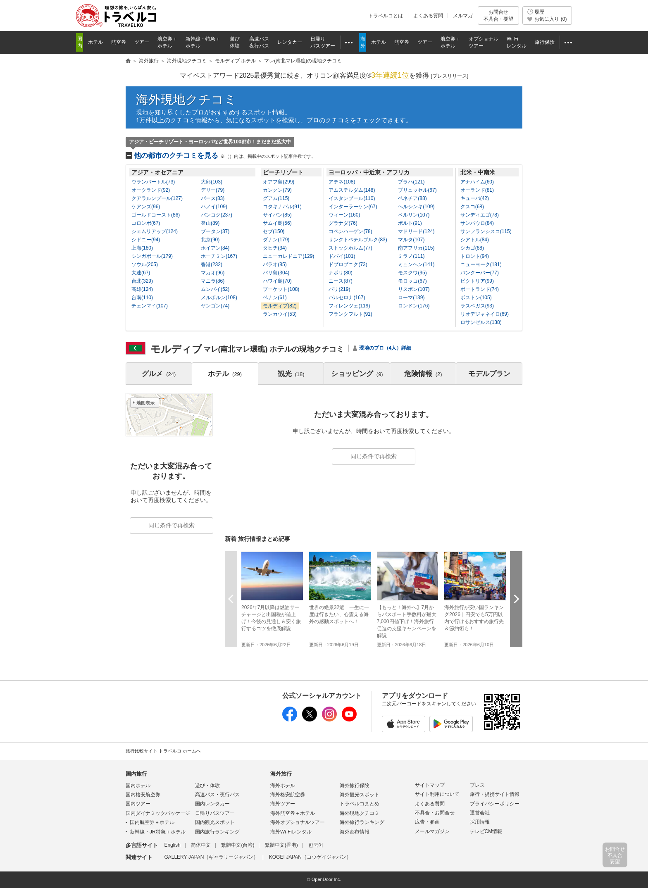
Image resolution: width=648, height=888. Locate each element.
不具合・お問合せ (435, 813)
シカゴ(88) (472, 248)
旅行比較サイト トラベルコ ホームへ (163, 750)
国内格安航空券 (143, 795)
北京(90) (210, 240)
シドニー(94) (145, 240)
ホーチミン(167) (219, 256)
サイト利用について (437, 794)
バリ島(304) (276, 273)
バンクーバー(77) (479, 273)
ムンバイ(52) (215, 289)
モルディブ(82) (279, 306)
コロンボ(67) (145, 223)
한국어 (315, 845)
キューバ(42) (474, 198)
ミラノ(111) (411, 256)
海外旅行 (281, 774)
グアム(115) (276, 198)
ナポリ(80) (340, 273)
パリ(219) (339, 289)
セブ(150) (273, 231)
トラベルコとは (385, 15)
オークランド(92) (150, 190)
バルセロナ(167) (347, 297)
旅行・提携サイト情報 (494, 794)
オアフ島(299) (278, 182)
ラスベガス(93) (477, 306)
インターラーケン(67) (353, 207)
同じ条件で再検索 (373, 456)
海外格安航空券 (287, 795)
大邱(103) (211, 182)
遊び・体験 (207, 785)
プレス (477, 785)
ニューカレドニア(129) (288, 256)
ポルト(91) (410, 223)
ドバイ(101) (342, 256)
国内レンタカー (212, 804)
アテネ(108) (342, 182)
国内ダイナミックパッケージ (158, 813)
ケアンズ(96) (145, 207)
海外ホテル (282, 785)
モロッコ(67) (412, 281)
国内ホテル (138, 785)
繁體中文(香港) (281, 845)
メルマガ (463, 15)
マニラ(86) (212, 281)
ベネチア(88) (412, 198)
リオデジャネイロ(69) (484, 314)
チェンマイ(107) (149, 306)
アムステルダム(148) (352, 190)
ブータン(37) (215, 231)
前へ (231, 599)
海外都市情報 (354, 832)
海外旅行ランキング (362, 822)
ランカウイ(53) (279, 314)
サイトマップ (430, 785)
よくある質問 (428, 15)
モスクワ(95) (412, 273)
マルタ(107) (411, 240)
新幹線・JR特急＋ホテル (158, 832)
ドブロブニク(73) (348, 264)
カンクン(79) (277, 190)
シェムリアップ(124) (154, 231)
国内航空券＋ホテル (152, 822)
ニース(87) (340, 281)
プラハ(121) (411, 182)
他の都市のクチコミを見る (225, 156)
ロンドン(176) (413, 306)
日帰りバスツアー (215, 813)
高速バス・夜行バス (217, 795)
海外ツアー (282, 804)
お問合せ (498, 15)
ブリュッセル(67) (417, 190)
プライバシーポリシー (494, 804)
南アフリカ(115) (416, 248)
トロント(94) (474, 256)
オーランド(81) (477, 190)
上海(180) (142, 248)
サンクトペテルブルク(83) (358, 240)
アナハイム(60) (477, 182)
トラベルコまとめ (359, 804)
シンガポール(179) (152, 256)
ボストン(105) (476, 297)
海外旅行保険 (354, 785)
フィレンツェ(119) (349, 306)
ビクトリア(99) (477, 281)
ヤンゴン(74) (215, 306)
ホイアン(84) (215, 248)
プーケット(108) (281, 289)
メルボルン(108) (219, 297)
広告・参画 (427, 822)
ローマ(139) (411, 297)
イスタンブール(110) (352, 198)
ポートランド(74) (479, 289)
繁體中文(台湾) (237, 845)
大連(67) (140, 273)
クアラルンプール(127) (157, 198)
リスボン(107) (413, 289)
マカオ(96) (212, 273)
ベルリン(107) (413, 215)
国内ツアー (138, 804)
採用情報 (480, 822)
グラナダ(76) (343, 223)
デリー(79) (212, 190)
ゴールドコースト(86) (155, 215)
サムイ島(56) (277, 223)
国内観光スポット (215, 822)
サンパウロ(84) (477, 223)
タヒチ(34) (274, 248)
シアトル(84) (474, 240)
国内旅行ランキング (217, 832)
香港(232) (211, 264)
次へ (516, 599)
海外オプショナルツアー (297, 822)
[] (450, 76)
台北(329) (142, 281)
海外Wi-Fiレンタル (291, 832)
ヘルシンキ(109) (416, 207)
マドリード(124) (416, 231)
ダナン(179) (276, 240)
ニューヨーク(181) (481, 264)
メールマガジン (432, 831)
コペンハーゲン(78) (350, 231)
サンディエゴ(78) (479, 215)
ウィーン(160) (344, 215)
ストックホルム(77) (350, 248)
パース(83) (212, 198)
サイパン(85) (277, 215)
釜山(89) (210, 223)
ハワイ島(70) (277, 281)
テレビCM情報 (486, 831)
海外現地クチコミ (186, 99)
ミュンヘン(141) (416, 264)
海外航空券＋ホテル (292, 813)
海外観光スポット (359, 795)
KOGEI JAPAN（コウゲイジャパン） (310, 857)
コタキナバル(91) (282, 207)
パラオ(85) (274, 264)
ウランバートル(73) (153, 182)
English (172, 845)
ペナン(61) (274, 297)
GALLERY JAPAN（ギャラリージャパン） (211, 857)
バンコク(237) (216, 215)
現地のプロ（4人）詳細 (385, 348)
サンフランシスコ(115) (486, 231)
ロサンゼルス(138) (481, 322)
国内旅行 (136, 774)
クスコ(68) (472, 207)
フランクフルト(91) (350, 314)
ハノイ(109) (214, 207)
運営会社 (480, 813)
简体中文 (201, 845)
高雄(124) (142, 289)
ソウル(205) (144, 264)
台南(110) (142, 297)
